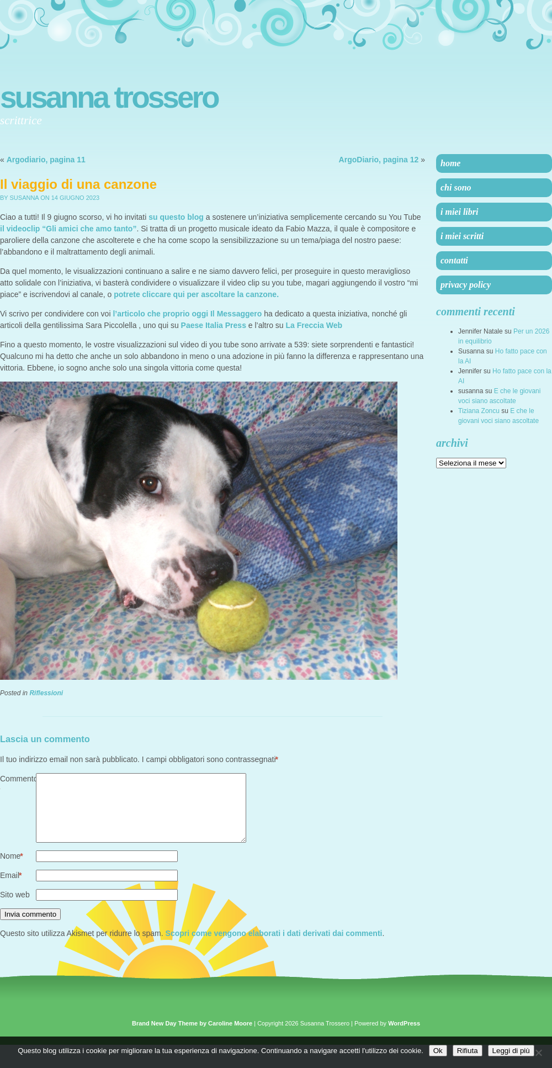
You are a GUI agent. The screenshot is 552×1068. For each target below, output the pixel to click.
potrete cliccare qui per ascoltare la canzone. (196, 294)
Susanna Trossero (109, 97)
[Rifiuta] (538, 1052)
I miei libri (459, 211)
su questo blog (176, 217)
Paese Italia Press (213, 325)
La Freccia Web (314, 325)
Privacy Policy (465, 284)
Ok (438, 1050)
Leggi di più (511, 1050)
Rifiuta (467, 1050)
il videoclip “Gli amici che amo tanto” (68, 228)
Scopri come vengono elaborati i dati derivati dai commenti (274, 946)
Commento (18, 785)
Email (11, 889)
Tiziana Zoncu (479, 411)
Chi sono (455, 187)
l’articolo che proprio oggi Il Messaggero (187, 313)
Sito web (15, 907)
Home (450, 163)
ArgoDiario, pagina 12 (379, 159)
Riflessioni (46, 693)
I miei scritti (462, 236)
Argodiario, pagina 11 (46, 159)
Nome (11, 869)
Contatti (454, 260)
